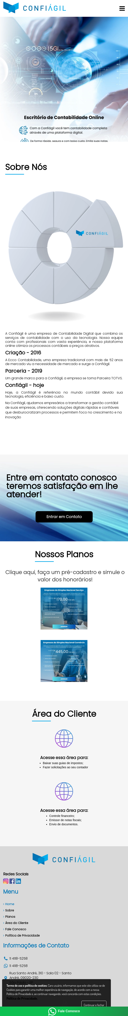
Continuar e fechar (94, 1005)
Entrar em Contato (65, 447)
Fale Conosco (14, 929)
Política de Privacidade (21, 935)
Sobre (8, 910)
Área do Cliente (15, 923)
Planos (9, 917)
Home (8, 904)
